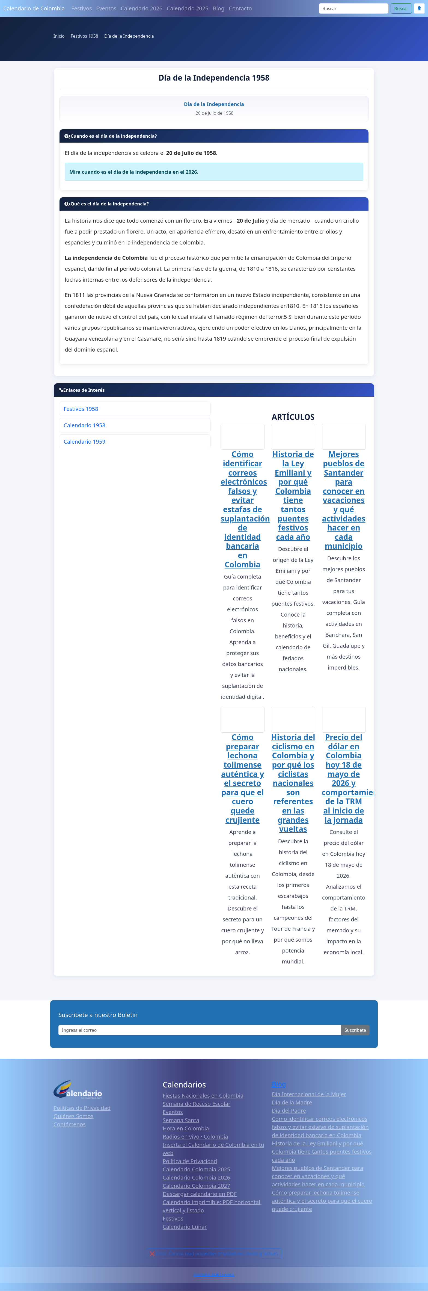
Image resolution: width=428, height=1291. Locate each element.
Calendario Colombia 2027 (196, 1185)
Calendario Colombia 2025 (196, 1169)
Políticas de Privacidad (82, 1107)
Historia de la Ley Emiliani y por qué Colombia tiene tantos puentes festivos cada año (293, 495)
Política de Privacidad (190, 1161)
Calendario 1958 (84, 425)
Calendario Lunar (185, 1226)
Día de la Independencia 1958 (214, 77)
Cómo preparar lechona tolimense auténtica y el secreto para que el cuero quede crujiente (242, 778)
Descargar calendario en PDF (200, 1193)
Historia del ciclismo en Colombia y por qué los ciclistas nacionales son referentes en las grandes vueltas (293, 783)
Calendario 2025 (188, 8)
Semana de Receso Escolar (196, 1103)
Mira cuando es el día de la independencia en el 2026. (133, 172)
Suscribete (355, 1030)
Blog (219, 8)
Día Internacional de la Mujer (309, 1094)
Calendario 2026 (141, 8)
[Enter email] (199, 1030)
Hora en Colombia (186, 1128)
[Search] (353, 8)
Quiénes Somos (73, 1115)
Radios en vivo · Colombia (195, 1136)
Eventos (106, 8)
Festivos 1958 (81, 408)
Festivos (81, 8)
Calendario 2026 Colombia (214, 1274)
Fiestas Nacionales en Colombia (203, 1095)
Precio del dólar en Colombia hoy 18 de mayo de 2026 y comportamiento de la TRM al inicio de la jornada (354, 778)
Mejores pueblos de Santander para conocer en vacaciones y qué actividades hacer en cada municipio (343, 500)
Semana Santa (181, 1120)
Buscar (401, 8)
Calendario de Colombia (34, 8)
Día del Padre (289, 1110)
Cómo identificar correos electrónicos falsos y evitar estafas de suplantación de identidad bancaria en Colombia (245, 509)
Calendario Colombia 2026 (196, 1177)
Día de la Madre (292, 1102)
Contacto (240, 8)
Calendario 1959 (84, 441)
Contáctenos (70, 1123)
